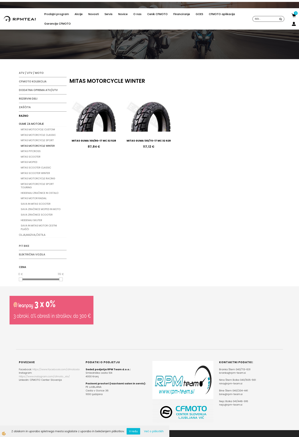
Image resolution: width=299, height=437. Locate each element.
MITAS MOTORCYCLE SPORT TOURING (37, 185)
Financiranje (181, 14)
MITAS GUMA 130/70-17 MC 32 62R (149, 140)
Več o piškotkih (154, 431)
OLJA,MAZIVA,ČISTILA (32, 235)
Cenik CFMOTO (157, 14)
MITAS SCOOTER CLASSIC (36, 167)
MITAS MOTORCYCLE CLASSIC (38, 135)
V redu (133, 431)
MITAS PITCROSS (31, 151)
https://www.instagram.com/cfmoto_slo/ (44, 376)
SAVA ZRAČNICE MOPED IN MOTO (41, 209)
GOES (199, 14)
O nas (137, 14)
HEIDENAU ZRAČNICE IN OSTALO (40, 193)
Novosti (93, 14)
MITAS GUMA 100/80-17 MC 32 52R (94, 140)
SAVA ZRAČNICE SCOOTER (37, 214)
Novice (123, 14)
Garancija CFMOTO (57, 24)
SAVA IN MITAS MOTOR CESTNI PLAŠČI (39, 227)
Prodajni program (56, 14)
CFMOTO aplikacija (222, 14)
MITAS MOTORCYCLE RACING (38, 178)
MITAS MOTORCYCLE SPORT (37, 140)
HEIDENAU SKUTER (31, 220)
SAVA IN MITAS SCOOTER (36, 204)
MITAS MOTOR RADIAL (34, 198)
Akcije (79, 14)
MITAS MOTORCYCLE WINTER (38, 146)
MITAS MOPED (29, 162)
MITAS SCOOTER (30, 157)
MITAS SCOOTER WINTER (35, 173)
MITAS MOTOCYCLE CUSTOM (38, 129)
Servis (108, 14)
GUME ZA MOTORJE (31, 124)
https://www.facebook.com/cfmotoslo (56, 369)
